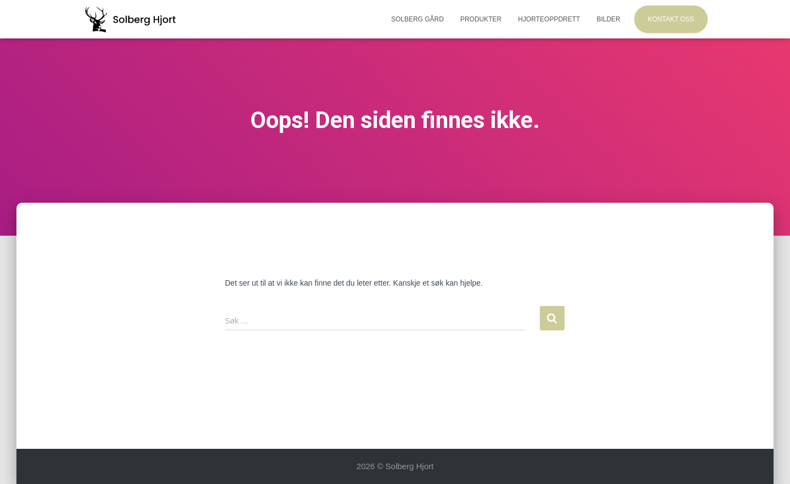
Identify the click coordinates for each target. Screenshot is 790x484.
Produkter (480, 19)
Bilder (608, 19)
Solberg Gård (417, 19)
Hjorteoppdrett (549, 19)
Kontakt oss (671, 19)
